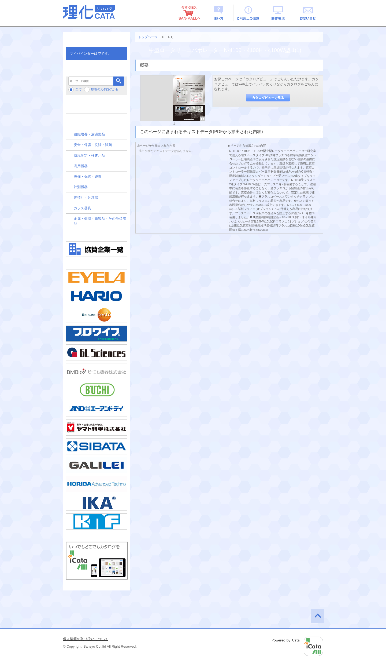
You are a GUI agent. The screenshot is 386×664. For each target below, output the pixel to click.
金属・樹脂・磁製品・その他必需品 (100, 221)
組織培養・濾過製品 (89, 134)
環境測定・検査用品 (89, 156)
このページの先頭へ (317, 616)
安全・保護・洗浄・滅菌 (93, 145)
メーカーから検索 (96, 106)
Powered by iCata (297, 646)
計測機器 (81, 187)
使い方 (219, 13)
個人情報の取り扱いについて (85, 639)
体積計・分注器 (86, 197)
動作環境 (278, 13)
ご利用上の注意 (248, 13)
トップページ (147, 37)
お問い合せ (308, 13)
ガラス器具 (82, 208)
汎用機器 (81, 166)
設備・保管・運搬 (88, 176)
